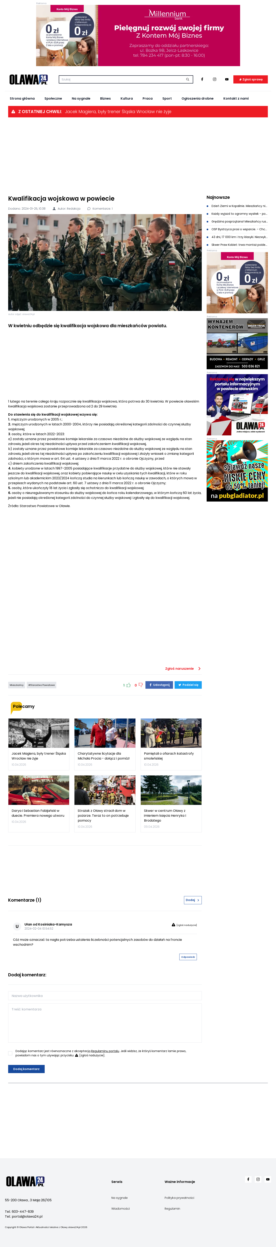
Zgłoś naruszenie (183, 668)
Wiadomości (120, 1209)
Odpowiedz (188, 957)
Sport (167, 98)
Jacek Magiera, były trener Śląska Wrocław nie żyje (118, 112)
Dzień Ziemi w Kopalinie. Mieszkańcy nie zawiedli (237, 206)
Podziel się (188, 685)
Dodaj (193, 900)
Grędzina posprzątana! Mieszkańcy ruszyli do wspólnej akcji (237, 221)
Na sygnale (81, 98)
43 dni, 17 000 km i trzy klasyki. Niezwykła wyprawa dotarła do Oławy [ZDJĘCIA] (237, 237)
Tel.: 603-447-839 (19, 1211)
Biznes (105, 98)
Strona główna (22, 98)
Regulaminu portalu (105, 1051)
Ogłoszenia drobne (198, 98)
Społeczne (53, 98)
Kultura (127, 98)
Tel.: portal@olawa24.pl (23, 1216)
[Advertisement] (138, 155)
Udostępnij (159, 685)
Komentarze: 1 (100, 209)
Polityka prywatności (179, 1198)
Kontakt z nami (236, 98)
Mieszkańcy (16, 685)
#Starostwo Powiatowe (41, 685)
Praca (148, 98)
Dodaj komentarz (26, 1069)
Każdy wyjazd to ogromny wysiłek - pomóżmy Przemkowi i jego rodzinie (237, 214)
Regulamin (172, 1209)
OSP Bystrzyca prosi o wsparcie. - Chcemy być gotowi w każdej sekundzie (237, 229)
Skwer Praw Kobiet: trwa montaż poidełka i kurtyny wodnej (237, 245)
